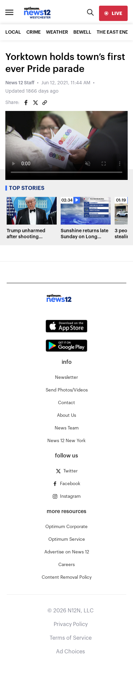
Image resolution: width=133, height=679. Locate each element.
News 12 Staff (19, 83)
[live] (113, 13)
